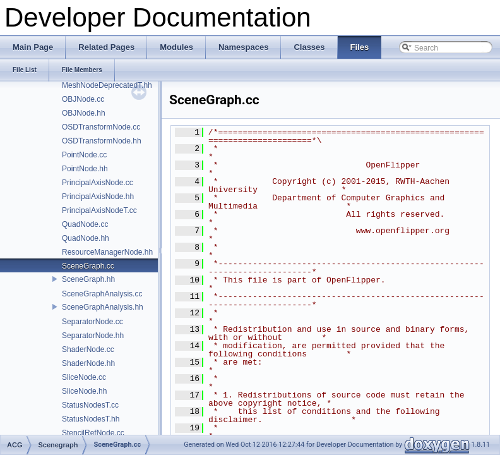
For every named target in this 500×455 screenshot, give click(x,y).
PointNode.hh (85, 168)
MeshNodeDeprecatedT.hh (107, 85)
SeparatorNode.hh (93, 335)
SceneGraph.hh (88, 279)
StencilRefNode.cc (93, 432)
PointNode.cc (84, 154)
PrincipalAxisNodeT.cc (99, 210)
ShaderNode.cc (88, 349)
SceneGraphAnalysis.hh (102, 307)
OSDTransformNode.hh (101, 140)
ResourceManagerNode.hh (107, 252)
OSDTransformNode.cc (101, 127)
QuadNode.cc (85, 224)
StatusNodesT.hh (90, 419)
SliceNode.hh (84, 391)
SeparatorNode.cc (92, 321)
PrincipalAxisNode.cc (97, 182)
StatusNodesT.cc (90, 405)
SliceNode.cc (84, 377)
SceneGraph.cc (88, 266)
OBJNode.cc (83, 99)
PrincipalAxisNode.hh (98, 196)
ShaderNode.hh (88, 363)
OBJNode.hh (83, 113)
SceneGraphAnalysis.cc (102, 293)
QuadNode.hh (85, 238)
